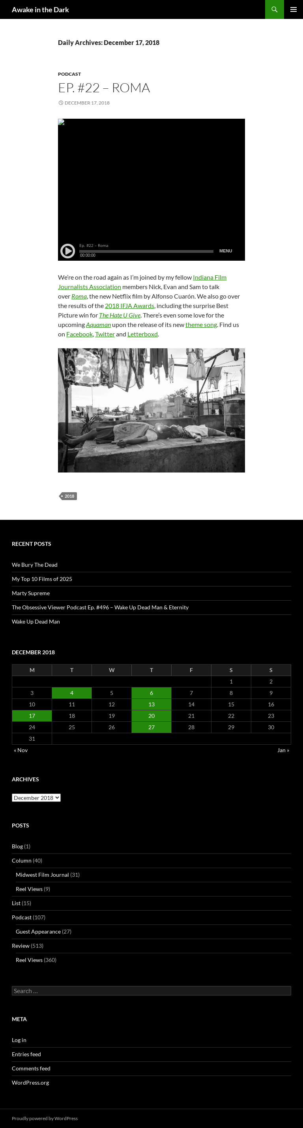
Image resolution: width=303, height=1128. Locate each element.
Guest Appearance (38, 931)
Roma (79, 296)
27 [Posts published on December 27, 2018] (151, 727)
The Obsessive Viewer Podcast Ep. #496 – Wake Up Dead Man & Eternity (100, 607)
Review (21, 945)
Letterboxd (142, 334)
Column (22, 860)
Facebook (79, 334)
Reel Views (29, 888)
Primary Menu (293, 9)
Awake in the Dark (40, 9)
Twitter (105, 334)
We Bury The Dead (35, 564)
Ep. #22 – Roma (104, 87)
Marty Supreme (31, 593)
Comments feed (31, 1068)
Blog (17, 846)
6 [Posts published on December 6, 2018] (151, 692)
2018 (69, 496)
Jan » (283, 750)
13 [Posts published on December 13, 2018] (151, 704)
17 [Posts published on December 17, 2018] (32, 715)
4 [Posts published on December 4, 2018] (71, 692)
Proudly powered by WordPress (45, 1118)
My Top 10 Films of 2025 (42, 578)
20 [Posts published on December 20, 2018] (151, 715)
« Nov (21, 750)
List (16, 903)
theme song (201, 324)
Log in (19, 1039)
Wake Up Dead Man (36, 621)
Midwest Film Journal (42, 874)
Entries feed (26, 1054)
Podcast (69, 74)
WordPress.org (30, 1082)
